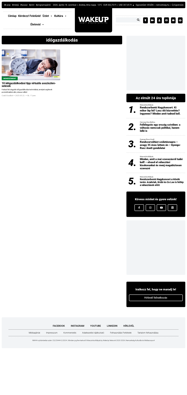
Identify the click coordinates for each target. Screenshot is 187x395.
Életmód (37, 24)
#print (31, 5)
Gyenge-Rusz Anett (147, 139)
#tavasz (24, 5)
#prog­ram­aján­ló (43, 5)
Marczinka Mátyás (146, 105)
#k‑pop (7, 5)
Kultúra (60, 16)
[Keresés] (138, 19)
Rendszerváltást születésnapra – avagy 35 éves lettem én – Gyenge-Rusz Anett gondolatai (160, 145)
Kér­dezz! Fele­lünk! (29, 16)
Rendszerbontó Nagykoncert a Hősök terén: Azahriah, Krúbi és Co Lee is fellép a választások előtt (162, 182)
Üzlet (48, 16)
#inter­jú (15, 5)
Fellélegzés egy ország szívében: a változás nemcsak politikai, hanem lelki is (160, 127)
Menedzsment (9, 78)
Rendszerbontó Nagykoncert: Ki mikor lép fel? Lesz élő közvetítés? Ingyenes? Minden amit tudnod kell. (160, 110)
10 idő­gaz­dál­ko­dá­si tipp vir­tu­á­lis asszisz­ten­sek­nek (29, 85)
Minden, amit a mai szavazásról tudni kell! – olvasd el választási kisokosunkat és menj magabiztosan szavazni (161, 164)
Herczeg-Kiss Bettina (147, 122)
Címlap (12, 16)
